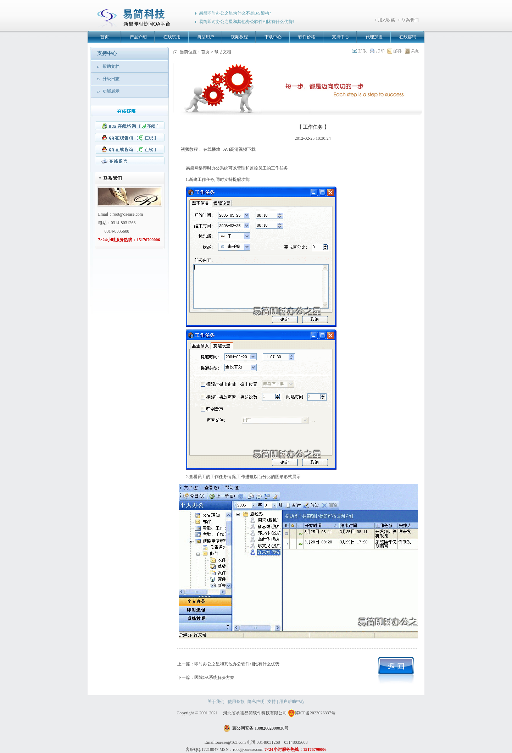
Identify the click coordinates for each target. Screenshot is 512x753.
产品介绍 (138, 36)
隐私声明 (256, 701)
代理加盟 (374, 36)
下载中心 (273, 36)
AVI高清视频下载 (239, 149)
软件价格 (306, 36)
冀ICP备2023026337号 (311, 712)
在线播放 (211, 149)
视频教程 (239, 36)
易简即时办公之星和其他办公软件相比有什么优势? (246, 21)
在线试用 (171, 36)
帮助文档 (110, 66)
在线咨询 (407, 36)
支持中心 (340, 36)
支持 (271, 701)
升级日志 (110, 78)
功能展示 (110, 91)
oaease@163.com (231, 742)
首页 (104, 36)
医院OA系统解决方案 (214, 677)
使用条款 (236, 701)
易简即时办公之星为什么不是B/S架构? (235, 13)
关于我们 (215, 701)
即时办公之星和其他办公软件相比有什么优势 (236, 663)
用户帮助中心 (292, 701)
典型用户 (205, 36)
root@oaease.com (127, 214)
